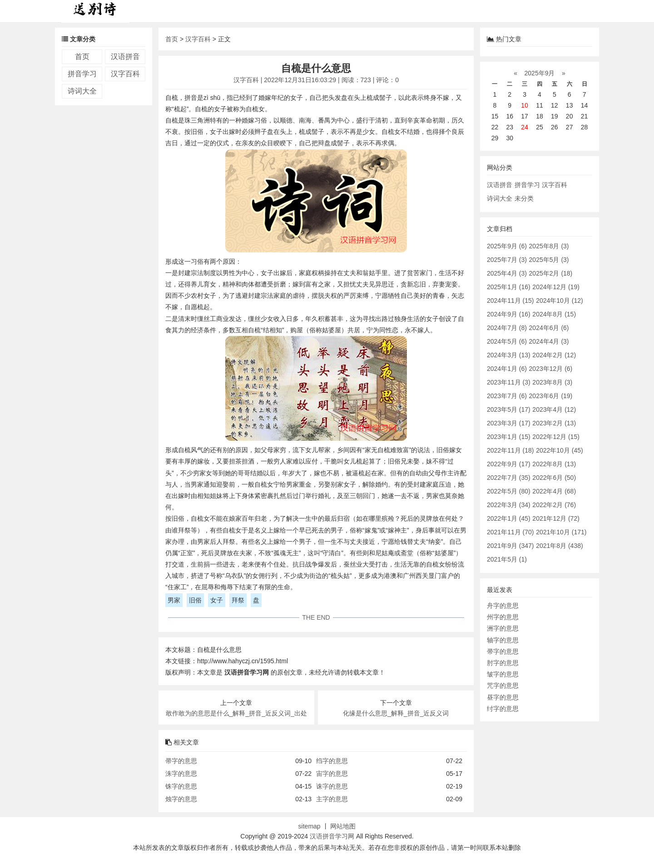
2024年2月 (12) (554, 355)
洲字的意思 (503, 628)
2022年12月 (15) (556, 436)
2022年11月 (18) (510, 450)
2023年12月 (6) (551, 368)
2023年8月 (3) (552, 382)
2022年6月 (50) (554, 477)
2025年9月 (540, 73)
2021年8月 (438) (559, 545)
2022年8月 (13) (554, 464)
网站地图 (343, 826)
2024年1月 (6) (507, 368)
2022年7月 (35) (508, 477)
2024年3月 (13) (508, 355)
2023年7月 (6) (507, 395)
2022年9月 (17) (508, 464)
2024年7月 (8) (507, 327)
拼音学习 (82, 74)
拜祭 (238, 600)
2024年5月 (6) (507, 341)
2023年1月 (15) (508, 436)
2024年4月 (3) (549, 341)
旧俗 (195, 600)
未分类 (524, 198)
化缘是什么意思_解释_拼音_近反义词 (396, 713)
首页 (82, 56)
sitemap (309, 826)
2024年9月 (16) (508, 314)
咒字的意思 (503, 685)
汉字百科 (125, 74)
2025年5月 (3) (549, 259)
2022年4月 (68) (554, 491)
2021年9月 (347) (510, 545)
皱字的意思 (503, 674)
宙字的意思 (332, 773)
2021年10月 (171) (561, 532)
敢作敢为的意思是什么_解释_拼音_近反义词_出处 (236, 713)
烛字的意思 (181, 799)
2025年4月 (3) (507, 273)
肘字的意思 (503, 662)
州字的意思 (503, 617)
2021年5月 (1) (507, 559)
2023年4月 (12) (554, 409)
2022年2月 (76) (554, 504)
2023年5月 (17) (508, 409)
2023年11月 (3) (508, 382)
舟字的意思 (503, 605)
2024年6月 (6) (549, 327)
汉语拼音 (125, 56)
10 (524, 105)
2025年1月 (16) (508, 287)
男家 (174, 600)
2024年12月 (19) (556, 287)
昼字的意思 (503, 697)
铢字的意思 (181, 786)
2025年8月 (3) (549, 246)
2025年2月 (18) (551, 273)
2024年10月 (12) (559, 300)
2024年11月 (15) (510, 300)
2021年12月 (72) (556, 518)
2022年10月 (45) (559, 450)
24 (524, 127)
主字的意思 (332, 799)
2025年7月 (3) (507, 259)
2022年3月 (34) (508, 504)
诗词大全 (82, 91)
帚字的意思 (181, 760)
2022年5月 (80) (508, 491)
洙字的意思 (181, 773)
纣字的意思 (503, 708)
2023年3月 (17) (508, 423)
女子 (216, 600)
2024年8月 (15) (554, 314)
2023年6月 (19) (551, 395)
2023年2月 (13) (554, 423)
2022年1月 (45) (508, 518)
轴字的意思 (503, 640)
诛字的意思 (332, 786)
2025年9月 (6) (507, 246)
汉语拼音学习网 (332, 836)
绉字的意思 (332, 760)
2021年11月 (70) (510, 532)
